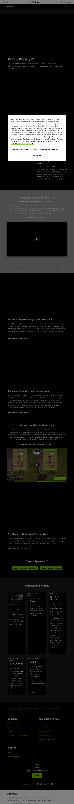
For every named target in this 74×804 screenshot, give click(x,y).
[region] (37, 138)
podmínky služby (16, 139)
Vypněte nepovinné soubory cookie (46, 149)
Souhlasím (37, 155)
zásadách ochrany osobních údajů (36, 135)
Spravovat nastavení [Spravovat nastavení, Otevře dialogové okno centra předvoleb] (20, 149)
